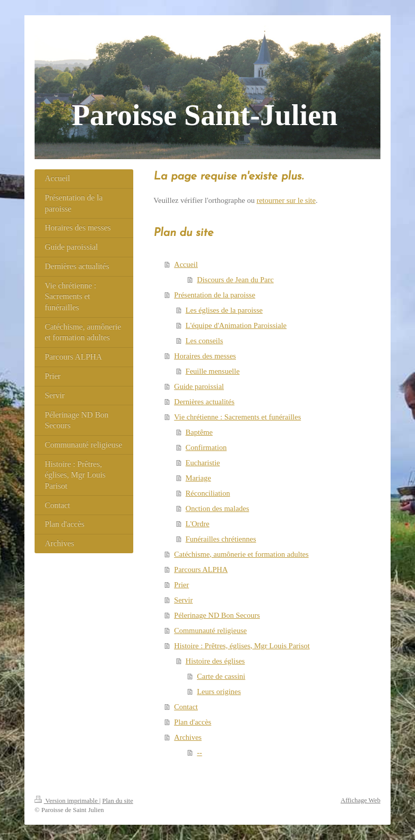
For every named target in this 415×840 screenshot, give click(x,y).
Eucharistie (203, 463)
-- (199, 752)
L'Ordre (198, 524)
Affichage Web (360, 800)
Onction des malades (217, 508)
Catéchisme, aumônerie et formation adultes (241, 554)
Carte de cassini (221, 676)
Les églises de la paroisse (224, 310)
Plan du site (117, 800)
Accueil (186, 264)
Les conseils (204, 341)
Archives (187, 737)
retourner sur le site (285, 200)
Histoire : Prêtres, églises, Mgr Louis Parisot (242, 646)
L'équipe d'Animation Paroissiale (236, 325)
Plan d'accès (192, 722)
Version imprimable (67, 800)
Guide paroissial (199, 386)
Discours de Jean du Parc (235, 280)
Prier (181, 585)
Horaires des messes (205, 356)
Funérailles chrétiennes (221, 539)
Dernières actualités (204, 402)
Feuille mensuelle (213, 371)
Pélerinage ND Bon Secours (217, 615)
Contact (186, 707)
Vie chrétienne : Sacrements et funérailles (237, 417)
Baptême (199, 432)
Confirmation (206, 447)
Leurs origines (219, 691)
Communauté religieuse (210, 630)
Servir (183, 600)
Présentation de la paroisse (214, 295)
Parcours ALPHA (200, 569)
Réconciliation (208, 493)
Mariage (198, 478)
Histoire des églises (215, 661)
